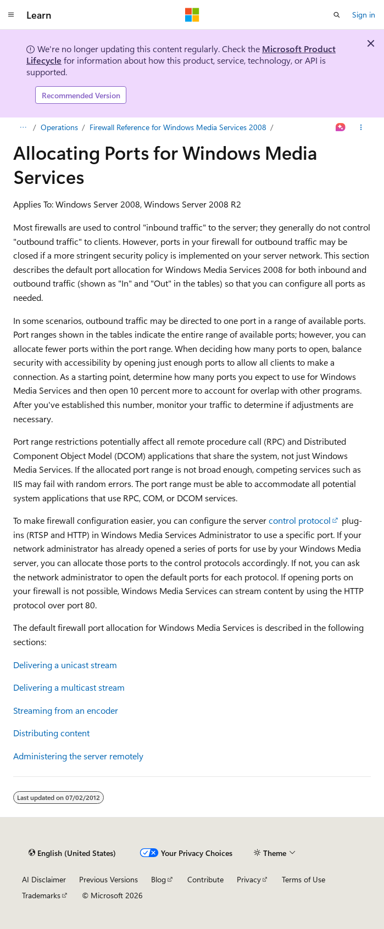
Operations (59, 127)
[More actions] (361, 127)
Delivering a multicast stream (69, 687)
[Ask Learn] (341, 127)
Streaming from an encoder (65, 710)
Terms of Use (303, 879)
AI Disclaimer (44, 879)
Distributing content (51, 732)
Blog (158, 879)
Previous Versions (108, 879)
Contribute (205, 879)
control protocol (300, 520)
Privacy (249, 879)
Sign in (363, 14)
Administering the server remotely (78, 756)
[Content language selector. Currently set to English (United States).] (72, 852)
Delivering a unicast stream (65, 664)
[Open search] (337, 15)
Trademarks (41, 895)
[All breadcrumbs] (22, 127)
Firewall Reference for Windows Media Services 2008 (178, 127)
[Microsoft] (192, 15)
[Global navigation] (11, 15)
